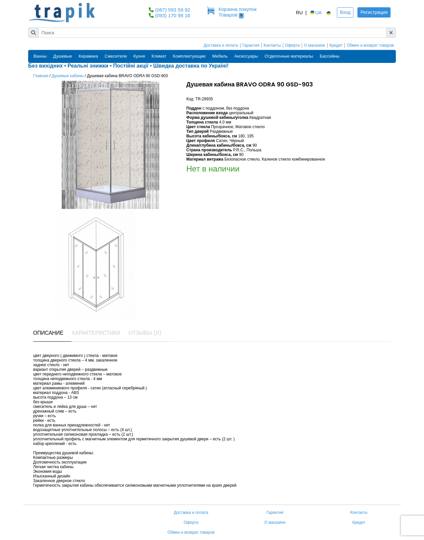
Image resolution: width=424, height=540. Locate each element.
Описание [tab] (48, 333)
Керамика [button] (88, 56)
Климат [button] (159, 56)
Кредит (336, 45)
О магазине (314, 45)
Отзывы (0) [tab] (145, 333)
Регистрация (374, 12)
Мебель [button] (220, 56)
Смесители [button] (116, 56)
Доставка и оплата (221, 45)
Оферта (292, 45)
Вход (345, 12)
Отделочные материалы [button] (289, 56)
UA (315, 12)
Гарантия (250, 45)
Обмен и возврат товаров (370, 45)
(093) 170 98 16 (172, 15)
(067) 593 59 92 (172, 10)
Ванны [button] (40, 56)
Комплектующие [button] (189, 56)
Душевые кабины (68, 76)
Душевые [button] (62, 56)
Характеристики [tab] (96, 333)
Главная (40, 76)
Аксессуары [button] (246, 56)
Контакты (272, 45)
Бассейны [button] (330, 56)
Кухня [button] (139, 56)
